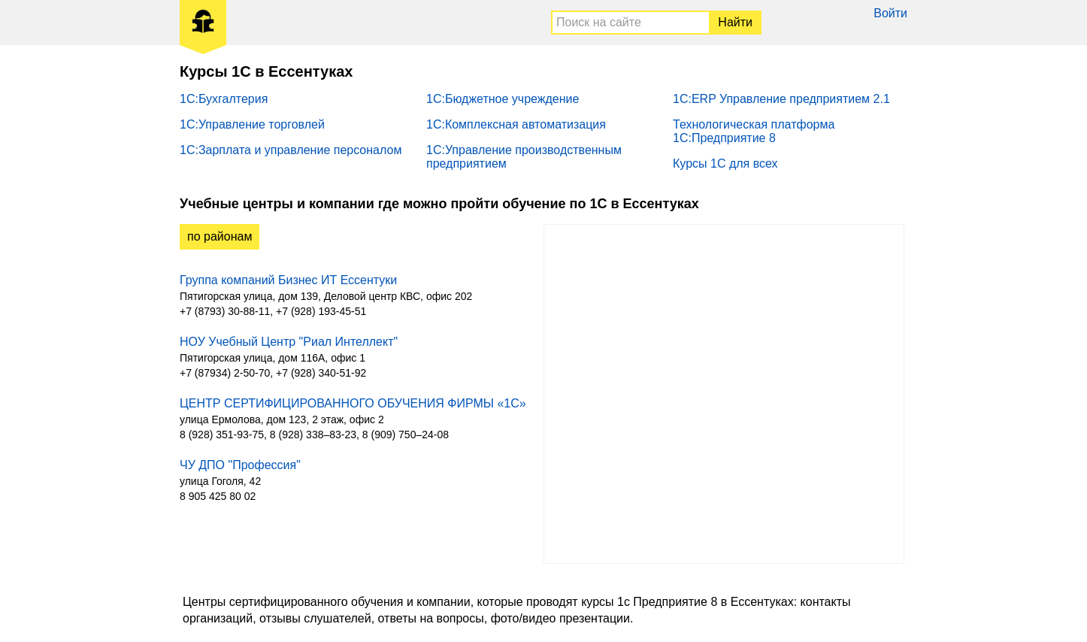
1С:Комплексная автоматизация (516, 124)
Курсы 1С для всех (725, 163)
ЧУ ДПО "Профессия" (240, 465)
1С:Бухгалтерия (224, 98)
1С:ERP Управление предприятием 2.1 (781, 98)
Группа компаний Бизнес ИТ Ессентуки (288, 280)
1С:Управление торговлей (252, 124)
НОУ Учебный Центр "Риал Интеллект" (289, 341)
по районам (219, 236)
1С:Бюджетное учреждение (502, 98)
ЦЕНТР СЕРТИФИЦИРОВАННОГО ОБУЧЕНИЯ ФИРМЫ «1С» (353, 403)
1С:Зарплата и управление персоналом (290, 150)
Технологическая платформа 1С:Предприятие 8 (753, 131)
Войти (890, 13)
